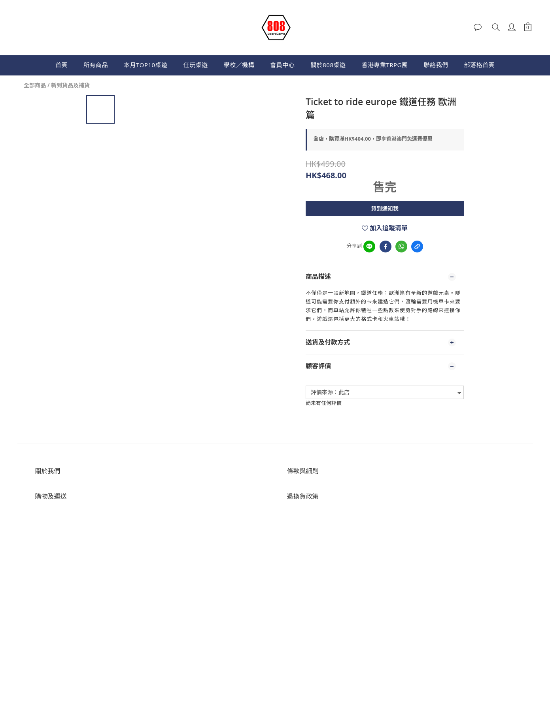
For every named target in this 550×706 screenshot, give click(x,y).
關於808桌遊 (328, 65)
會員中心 (282, 65)
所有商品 (95, 65)
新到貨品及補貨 (70, 85)
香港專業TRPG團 (384, 65)
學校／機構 (239, 65)
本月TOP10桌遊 (146, 65)
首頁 (61, 65)
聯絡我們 (435, 65)
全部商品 (35, 85)
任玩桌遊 (195, 65)
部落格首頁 (479, 65)
